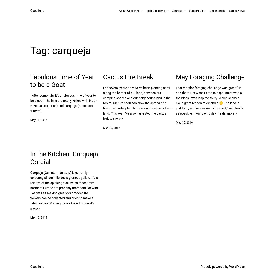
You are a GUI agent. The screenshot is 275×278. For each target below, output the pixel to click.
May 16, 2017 (38, 120)
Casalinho (37, 11)
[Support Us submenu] (204, 11)
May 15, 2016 (184, 122)
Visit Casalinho (155, 11)
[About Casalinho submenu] (141, 11)
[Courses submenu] (184, 11)
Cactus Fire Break (128, 77)
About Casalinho (129, 11)
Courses (177, 11)
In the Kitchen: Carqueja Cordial (64, 158)
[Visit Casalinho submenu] (167, 11)
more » (118, 118)
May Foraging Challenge (210, 77)
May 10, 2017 (111, 127)
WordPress (237, 267)
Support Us (196, 11)
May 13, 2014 (38, 217)
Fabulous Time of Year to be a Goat (62, 81)
